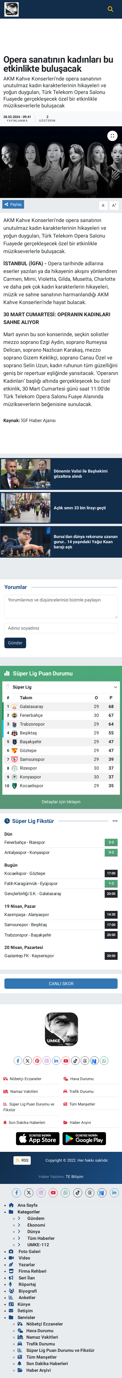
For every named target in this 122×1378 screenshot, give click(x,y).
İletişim (21, 1310)
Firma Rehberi (28, 1271)
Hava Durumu (78, 1079)
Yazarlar (22, 1264)
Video (19, 1258)
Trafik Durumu (78, 1091)
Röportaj (22, 1284)
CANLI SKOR (61, 983)
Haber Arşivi (77, 1122)
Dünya (29, 1231)
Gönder (15, 642)
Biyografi (23, 1291)
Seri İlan (22, 1277)
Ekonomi (31, 1225)
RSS (22, 1160)
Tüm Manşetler (79, 1104)
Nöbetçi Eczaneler (22, 1079)
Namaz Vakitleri (20, 1091)
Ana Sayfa (23, 1205)
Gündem (31, 1218)
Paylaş (13, 204)
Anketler (22, 1297)
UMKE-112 (33, 1244)
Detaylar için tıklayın (61, 801)
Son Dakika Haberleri (24, 1122)
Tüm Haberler (36, 1238)
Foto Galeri (25, 1251)
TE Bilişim (74, 1176)
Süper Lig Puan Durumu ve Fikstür (29, 1107)
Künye (19, 1304)
